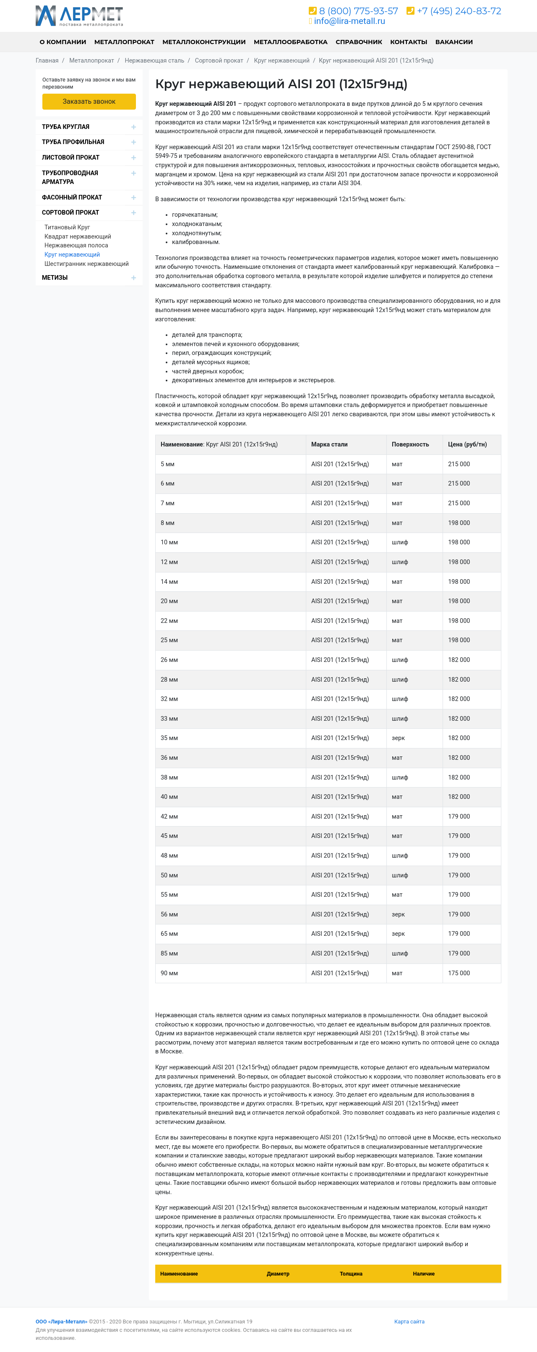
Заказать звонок (89, 101)
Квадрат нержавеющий (77, 236)
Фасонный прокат (72, 197)
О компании (63, 42)
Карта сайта (409, 1321)
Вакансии (454, 42)
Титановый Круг (67, 227)
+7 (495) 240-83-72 (459, 11)
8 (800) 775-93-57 (359, 11)
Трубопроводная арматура (70, 178)
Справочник (359, 42)
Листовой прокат (70, 157)
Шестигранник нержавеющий (86, 264)
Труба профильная (73, 142)
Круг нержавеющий (72, 254)
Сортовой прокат (70, 212)
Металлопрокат (124, 42)
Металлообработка (291, 42)
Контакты (408, 42)
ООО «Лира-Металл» (62, 1321)
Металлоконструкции (204, 42)
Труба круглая (65, 127)
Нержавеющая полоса (76, 245)
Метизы (55, 277)
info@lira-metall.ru (350, 21)
